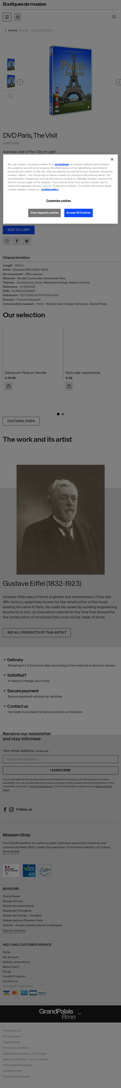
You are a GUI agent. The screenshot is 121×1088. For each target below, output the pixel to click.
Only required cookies (44, 212)
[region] (60, 189)
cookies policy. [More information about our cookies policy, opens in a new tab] (50, 189)
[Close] (112, 159)
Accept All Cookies (78, 212)
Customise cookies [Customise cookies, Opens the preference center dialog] (58, 200)
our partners (62, 164)
